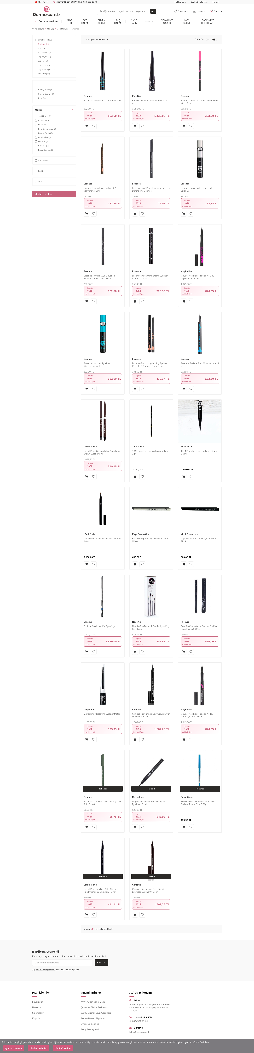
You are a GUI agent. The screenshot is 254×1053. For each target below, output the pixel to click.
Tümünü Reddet (62, 1048)
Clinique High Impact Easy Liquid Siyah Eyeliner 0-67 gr (151, 715)
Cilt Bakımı (84, 21)
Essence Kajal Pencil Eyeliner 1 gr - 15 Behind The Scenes (151, 189)
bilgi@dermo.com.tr (139, 1031)
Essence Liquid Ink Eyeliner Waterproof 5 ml (97, 364)
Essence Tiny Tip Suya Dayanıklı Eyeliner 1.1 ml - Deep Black (99, 277)
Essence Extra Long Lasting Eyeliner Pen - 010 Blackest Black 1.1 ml (150, 364)
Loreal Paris (90, 446)
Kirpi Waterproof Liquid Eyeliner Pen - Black (199, 540)
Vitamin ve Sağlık (167, 21)
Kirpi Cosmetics (140, 534)
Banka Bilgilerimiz (199, 2)
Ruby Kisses (187, 797)
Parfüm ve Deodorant (207, 21)
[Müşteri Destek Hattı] (75, 2)
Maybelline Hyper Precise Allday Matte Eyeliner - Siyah (197, 715)
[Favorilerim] (181, 11)
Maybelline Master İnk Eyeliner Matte (102, 714)
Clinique (88, 622)
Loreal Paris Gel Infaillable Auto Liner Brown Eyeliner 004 (102, 452)
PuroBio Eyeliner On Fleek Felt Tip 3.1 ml (150, 101)
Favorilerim (38, 1001)
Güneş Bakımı (101, 21)
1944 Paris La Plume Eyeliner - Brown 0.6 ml (102, 540)
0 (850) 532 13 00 (138, 1021)
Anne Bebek (69, 21)
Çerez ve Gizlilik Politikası (94, 1007)
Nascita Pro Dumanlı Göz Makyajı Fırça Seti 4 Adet (151, 627)
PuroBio (136, 96)
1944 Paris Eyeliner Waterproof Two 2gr (150, 452)
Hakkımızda (180, 2)
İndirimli (40, 171)
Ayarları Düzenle (13, 1048)
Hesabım (36, 1007)
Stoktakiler (41, 160)
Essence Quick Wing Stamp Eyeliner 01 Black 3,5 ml (150, 277)
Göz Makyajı (62, 29)
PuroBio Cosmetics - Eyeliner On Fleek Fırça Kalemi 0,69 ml (200, 627)
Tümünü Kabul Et (38, 1048)
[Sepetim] (216, 11)
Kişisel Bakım (134, 21)
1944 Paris (138, 446)
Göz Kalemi (44, 52)
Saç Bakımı (117, 21)
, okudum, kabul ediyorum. (56, 969)
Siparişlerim (38, 1012)
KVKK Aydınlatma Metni (93, 1001)
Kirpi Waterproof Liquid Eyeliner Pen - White (150, 540)
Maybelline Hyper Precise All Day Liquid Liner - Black (197, 277)
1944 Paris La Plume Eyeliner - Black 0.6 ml (199, 452)
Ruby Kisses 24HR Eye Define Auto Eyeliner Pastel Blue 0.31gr (198, 803)
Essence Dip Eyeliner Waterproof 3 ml (102, 100)
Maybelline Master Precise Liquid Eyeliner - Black (148, 803)
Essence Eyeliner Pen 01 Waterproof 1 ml (200, 364)
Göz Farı (43, 48)
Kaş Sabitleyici (46, 69)
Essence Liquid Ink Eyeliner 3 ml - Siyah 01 (197, 189)
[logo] (46, 11)
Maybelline (186, 271)
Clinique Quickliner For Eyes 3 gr (99, 626)
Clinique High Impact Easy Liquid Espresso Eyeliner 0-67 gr (148, 890)
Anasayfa (38, 29)
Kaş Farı (42, 61)
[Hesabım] (199, 11)
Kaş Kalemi (44, 65)
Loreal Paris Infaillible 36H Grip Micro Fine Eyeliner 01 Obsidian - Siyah (102, 890)
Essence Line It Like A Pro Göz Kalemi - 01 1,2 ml (199, 101)
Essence (88, 96)
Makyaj (149, 21)
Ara (153, 11)
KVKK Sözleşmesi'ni (45, 969)
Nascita (136, 622)
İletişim (216, 2)
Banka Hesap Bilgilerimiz (94, 1018)
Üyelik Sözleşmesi (90, 1023)
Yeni (38, 181)
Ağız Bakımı (186, 21)
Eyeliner (43, 44)
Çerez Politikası (201, 1042)
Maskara (43, 73)
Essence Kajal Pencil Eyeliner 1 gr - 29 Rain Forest (102, 803)
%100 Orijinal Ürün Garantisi (96, 1012)
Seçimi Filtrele (54, 193)
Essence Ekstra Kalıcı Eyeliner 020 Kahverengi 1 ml (100, 189)
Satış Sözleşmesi (90, 1029)
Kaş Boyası (44, 56)
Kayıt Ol (101, 962)
